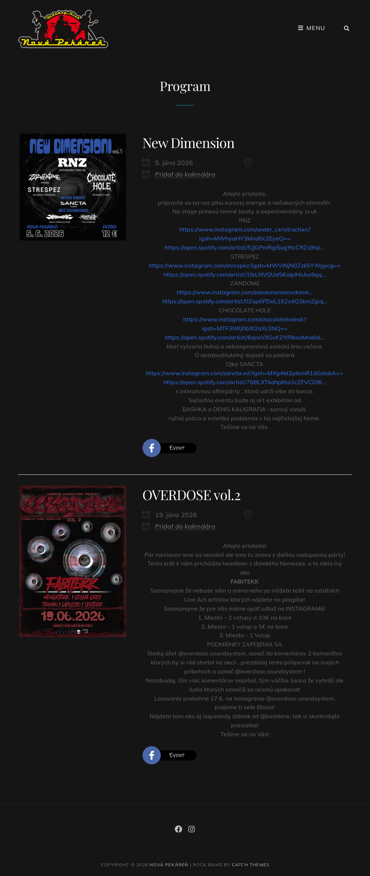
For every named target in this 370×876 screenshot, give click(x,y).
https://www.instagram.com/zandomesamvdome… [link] (245, 292)
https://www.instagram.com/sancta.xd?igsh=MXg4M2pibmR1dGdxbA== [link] (244, 373)
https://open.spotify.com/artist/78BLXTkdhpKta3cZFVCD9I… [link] (245, 382)
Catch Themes (250, 864)
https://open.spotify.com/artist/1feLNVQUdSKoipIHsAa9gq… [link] (245, 274)
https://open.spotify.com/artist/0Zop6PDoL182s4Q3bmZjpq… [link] (244, 301)
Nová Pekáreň (169, 864)
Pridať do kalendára (185, 174)
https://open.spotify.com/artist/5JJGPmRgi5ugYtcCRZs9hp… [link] (244, 247)
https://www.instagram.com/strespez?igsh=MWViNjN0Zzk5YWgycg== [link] (245, 265)
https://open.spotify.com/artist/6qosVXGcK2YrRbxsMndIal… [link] (244, 337)
